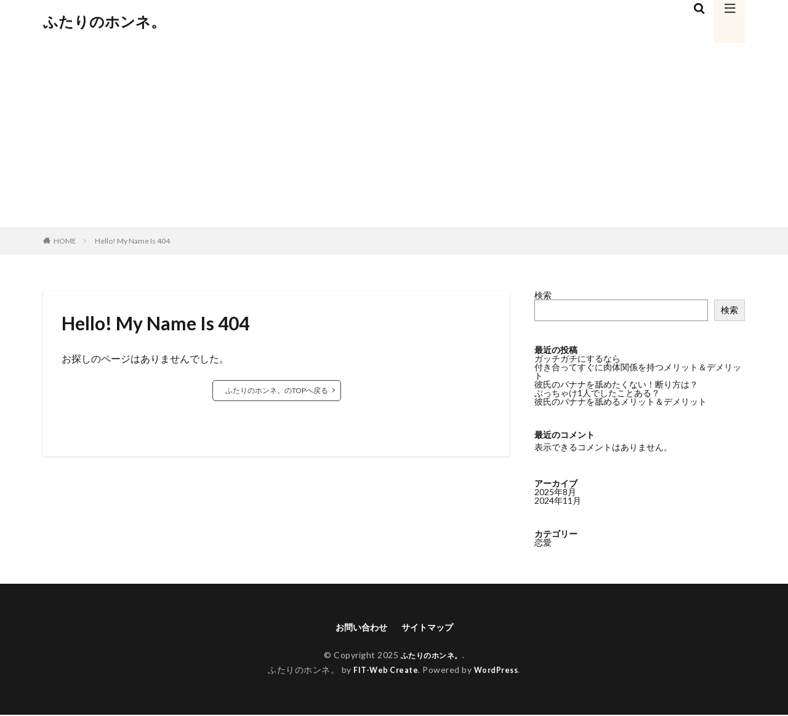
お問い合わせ (357, 628)
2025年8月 (555, 491)
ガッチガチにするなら (577, 358)
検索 (543, 295)
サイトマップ (430, 628)
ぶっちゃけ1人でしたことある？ (597, 393)
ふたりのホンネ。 (104, 21)
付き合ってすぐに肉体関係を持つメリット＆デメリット (637, 371)
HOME (65, 240)
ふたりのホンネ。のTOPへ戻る (276, 390)
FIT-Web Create (383, 671)
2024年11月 (557, 500)
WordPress (499, 671)
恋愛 (543, 541)
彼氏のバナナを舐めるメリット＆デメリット (620, 401)
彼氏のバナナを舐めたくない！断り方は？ (616, 384)
